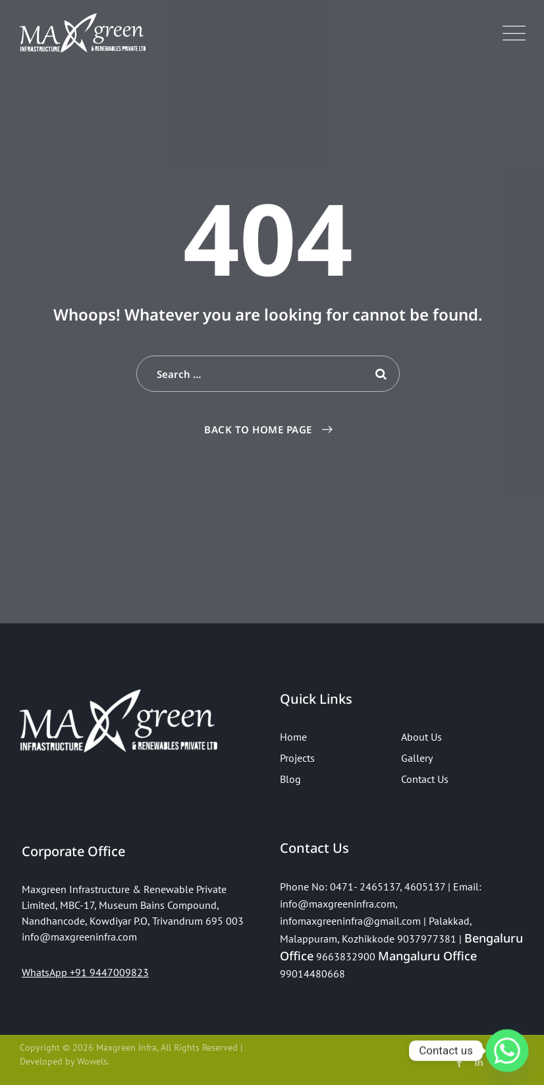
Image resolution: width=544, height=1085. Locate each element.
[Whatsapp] (507, 1051)
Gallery (417, 757)
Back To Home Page (258, 429)
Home (293, 736)
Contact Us (425, 779)
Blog (290, 779)
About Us (421, 736)
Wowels (92, 1061)
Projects (297, 757)
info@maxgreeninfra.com (337, 903)
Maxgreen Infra (126, 1047)
